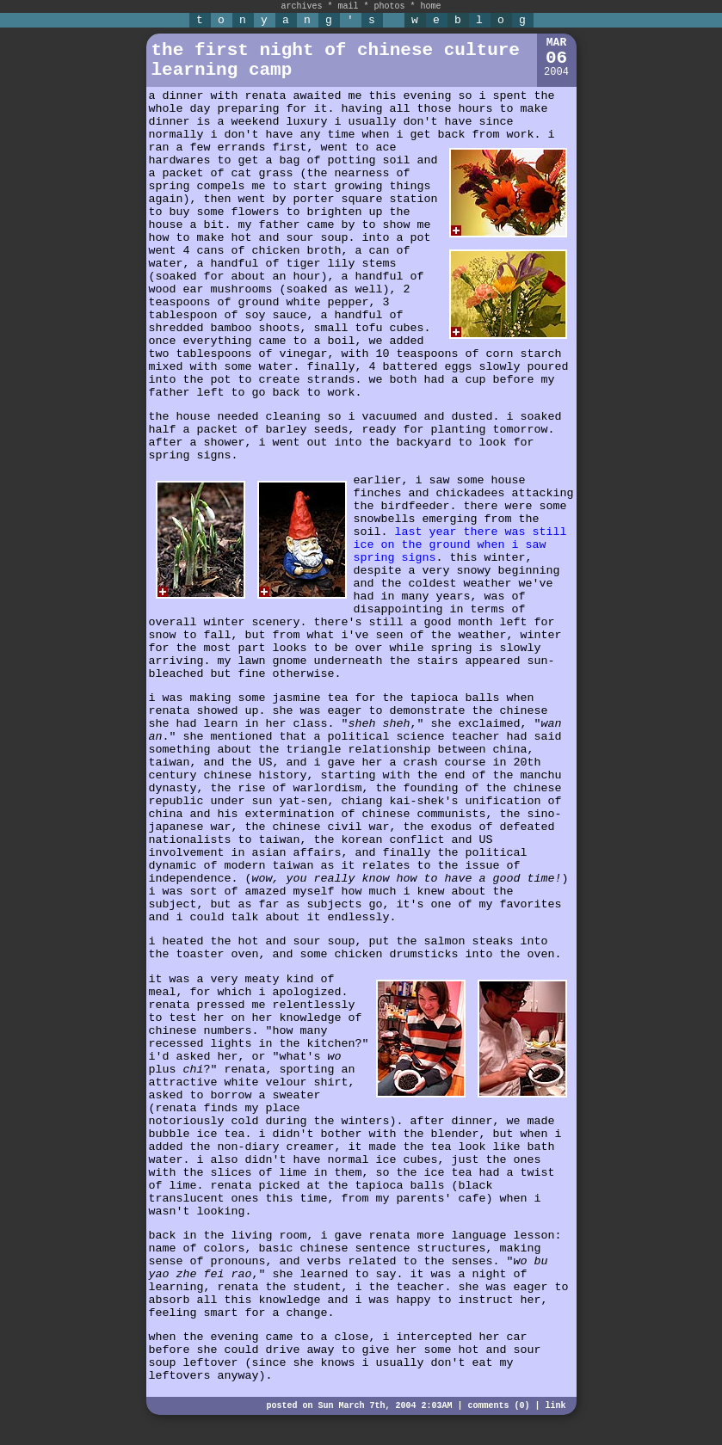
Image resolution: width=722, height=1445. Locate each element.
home (431, 6)
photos (389, 6)
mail (347, 6)
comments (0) (498, 1406)
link (555, 1406)
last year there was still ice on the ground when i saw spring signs (460, 545)
